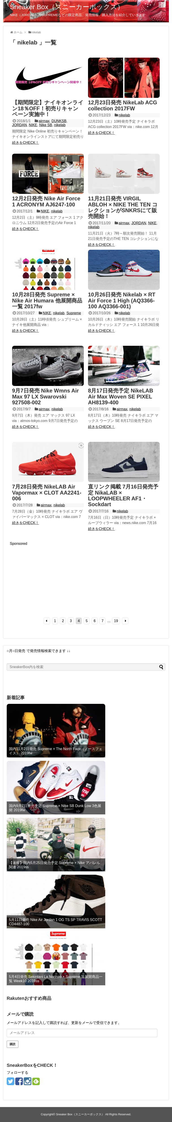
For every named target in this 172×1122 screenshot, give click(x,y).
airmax (44, 121)
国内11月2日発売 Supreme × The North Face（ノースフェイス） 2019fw (55, 751)
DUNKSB (59, 121)
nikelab (60, 125)
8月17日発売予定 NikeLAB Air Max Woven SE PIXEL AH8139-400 (120, 396)
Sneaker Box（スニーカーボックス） (67, 6)
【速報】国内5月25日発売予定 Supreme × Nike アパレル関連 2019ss (54, 865)
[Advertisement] (47, 577)
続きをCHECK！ (25, 143)
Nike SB (45, 125)
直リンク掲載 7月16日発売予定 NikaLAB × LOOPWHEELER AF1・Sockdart (123, 495)
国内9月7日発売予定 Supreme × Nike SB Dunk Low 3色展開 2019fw (55, 808)
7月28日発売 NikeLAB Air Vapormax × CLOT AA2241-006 (46, 492)
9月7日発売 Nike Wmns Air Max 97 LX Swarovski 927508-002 (45, 396)
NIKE (33, 125)
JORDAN (19, 125)
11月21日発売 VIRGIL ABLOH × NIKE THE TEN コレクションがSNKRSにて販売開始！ (123, 207)
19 (116, 621)
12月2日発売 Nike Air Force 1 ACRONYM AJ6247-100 (46, 201)
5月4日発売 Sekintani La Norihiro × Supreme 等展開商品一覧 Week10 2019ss (56, 979)
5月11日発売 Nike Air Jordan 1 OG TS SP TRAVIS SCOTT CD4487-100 (55, 922)
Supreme (74, 313)
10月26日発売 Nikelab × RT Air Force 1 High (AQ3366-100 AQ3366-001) (121, 300)
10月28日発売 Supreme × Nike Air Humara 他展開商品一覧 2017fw (47, 300)
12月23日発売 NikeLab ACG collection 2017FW (122, 105)
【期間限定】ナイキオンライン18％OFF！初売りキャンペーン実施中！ (48, 108)
